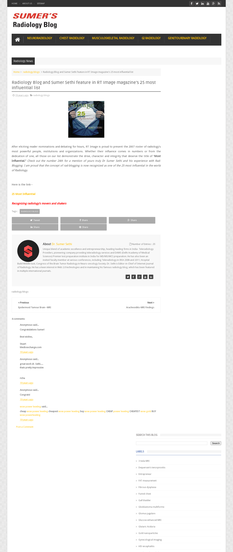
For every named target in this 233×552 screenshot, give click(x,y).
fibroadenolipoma (170, 253)
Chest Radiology (72, 37)
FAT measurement (170, 115)
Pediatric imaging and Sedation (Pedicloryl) (186, 306)
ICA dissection (168, 207)
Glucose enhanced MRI (172, 155)
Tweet (25, 219)
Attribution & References (66, 535)
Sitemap (41, 3)
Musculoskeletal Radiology (113, 37)
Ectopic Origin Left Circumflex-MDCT (197, 388)
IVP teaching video (170, 214)
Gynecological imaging (172, 174)
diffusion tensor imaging (173, 227)
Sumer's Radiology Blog (47, 546)
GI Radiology (151, 37)
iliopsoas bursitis (169, 273)
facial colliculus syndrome (174, 240)
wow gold (25, 407)
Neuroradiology (39, 37)
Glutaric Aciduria (169, 161)
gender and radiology (172, 260)
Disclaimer (39, 535)
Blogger (216, 546)
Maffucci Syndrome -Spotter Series (197, 352)
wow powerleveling (46, 407)
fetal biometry (168, 247)
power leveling (121, 404)
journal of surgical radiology (175, 286)
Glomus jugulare (169, 148)
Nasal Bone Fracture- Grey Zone (194, 321)
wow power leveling (30, 399)
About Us (27, 3)
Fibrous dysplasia (170, 122)
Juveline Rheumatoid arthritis (175, 220)
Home (14, 3)
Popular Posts (169, 297)
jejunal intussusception (172, 279)
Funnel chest (167, 128)
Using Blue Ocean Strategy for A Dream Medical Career (187, 501)
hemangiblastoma (170, 266)
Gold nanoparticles (170, 168)
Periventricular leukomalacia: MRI (196, 405)
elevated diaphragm (171, 234)
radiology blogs (31, 71)
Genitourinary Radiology (187, 37)
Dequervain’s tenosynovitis (174, 102)
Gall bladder (167, 135)
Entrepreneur (167, 109)
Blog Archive (210, 297)
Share (53, 219)
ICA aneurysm (168, 201)
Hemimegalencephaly (171, 188)
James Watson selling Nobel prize (180, 338)
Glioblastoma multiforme (174, 142)
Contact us (212, 535)
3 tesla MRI (166, 96)
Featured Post (190, 297)
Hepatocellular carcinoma (174, 194)
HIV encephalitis (169, 181)
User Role (20, 535)
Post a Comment (24, 419)
